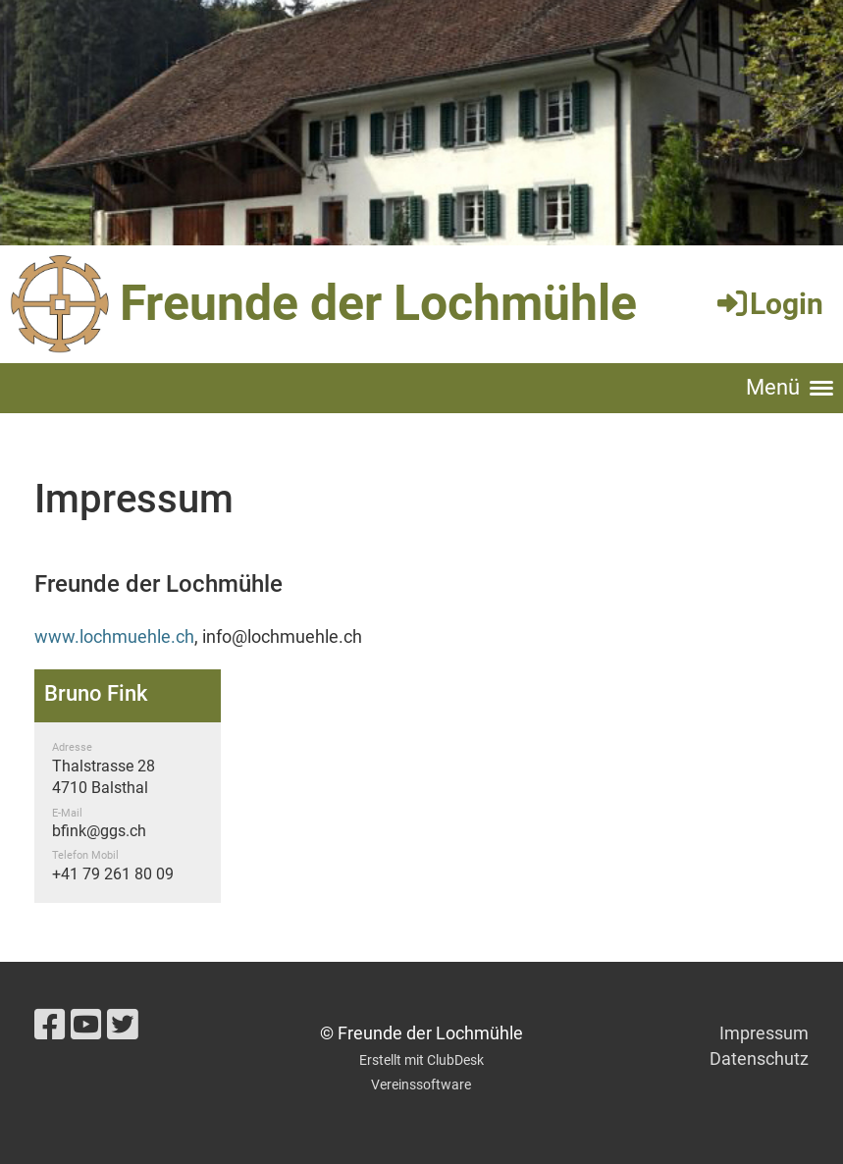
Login (768, 304)
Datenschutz (759, 1058)
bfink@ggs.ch (99, 830)
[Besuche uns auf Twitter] (122, 1025)
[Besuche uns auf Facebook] (50, 1025)
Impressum (764, 1033)
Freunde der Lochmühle (378, 303)
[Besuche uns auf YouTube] (86, 1025)
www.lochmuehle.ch (114, 636)
